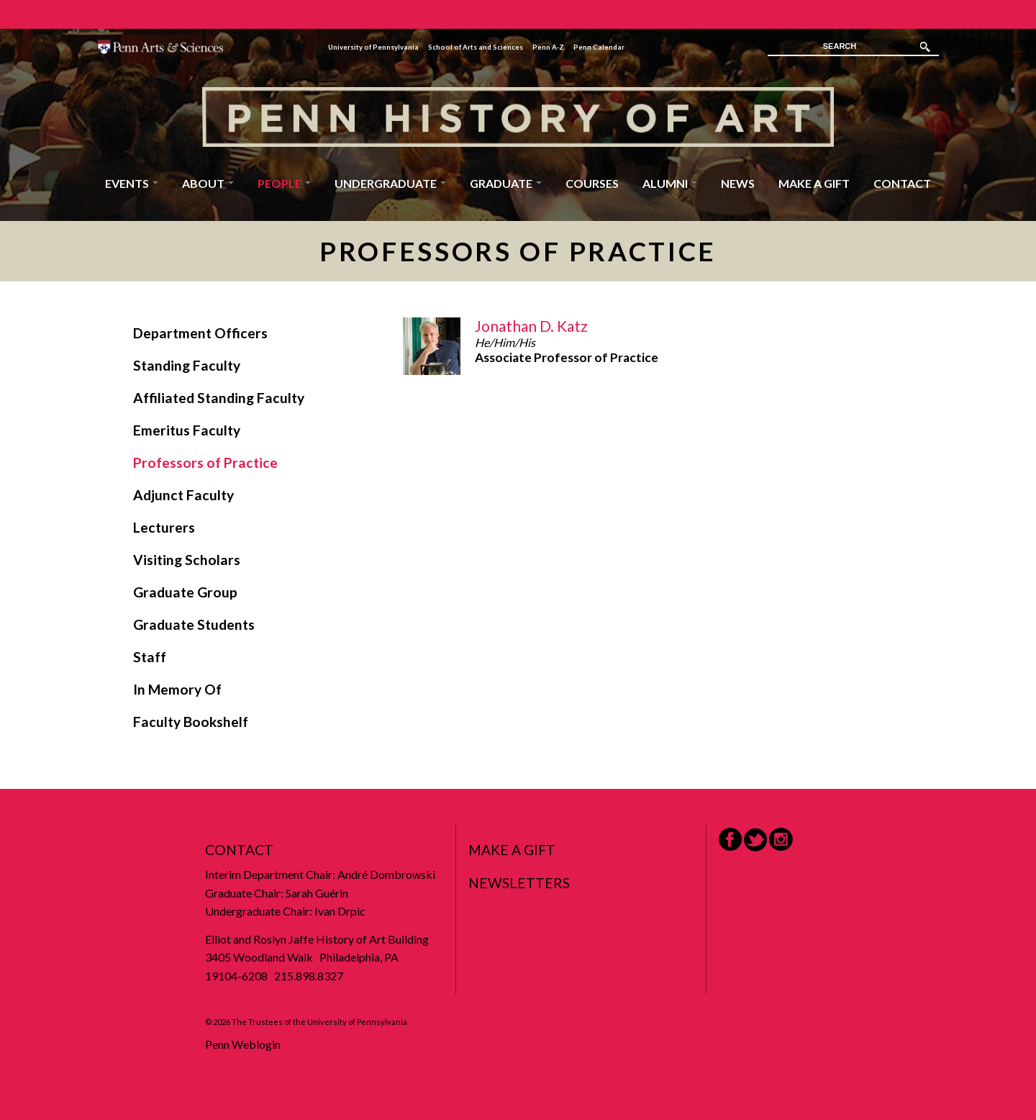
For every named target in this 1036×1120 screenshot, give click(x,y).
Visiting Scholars (186, 559)
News (738, 183)
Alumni (669, 183)
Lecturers (164, 527)
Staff (149, 657)
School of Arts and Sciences (475, 47)
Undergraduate (390, 183)
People (284, 183)
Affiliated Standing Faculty (218, 397)
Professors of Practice (205, 462)
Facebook (730, 839)
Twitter (755, 840)
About (208, 183)
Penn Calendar (598, 47)
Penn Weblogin (243, 1044)
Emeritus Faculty (186, 430)
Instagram (781, 840)
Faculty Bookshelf (190, 721)
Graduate (506, 183)
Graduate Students (194, 624)
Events (131, 183)
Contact (902, 183)
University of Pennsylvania (373, 47)
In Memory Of (177, 689)
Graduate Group (185, 592)
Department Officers (200, 333)
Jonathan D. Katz (531, 326)
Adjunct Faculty (183, 495)
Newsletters (519, 883)
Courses (592, 183)
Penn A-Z (548, 47)
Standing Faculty (186, 365)
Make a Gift (814, 183)
